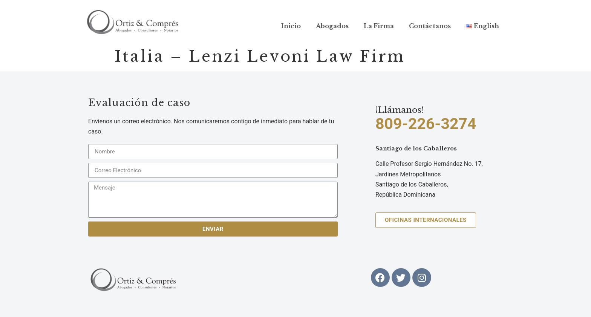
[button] (425, 220)
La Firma (379, 26)
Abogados (332, 26)
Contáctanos (430, 26)
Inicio (291, 26)
